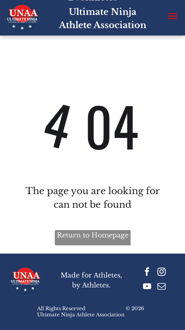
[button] (172, 16)
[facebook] (147, 273)
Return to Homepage (93, 235)
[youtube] (147, 287)
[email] (161, 287)
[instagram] (161, 273)
